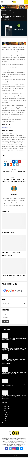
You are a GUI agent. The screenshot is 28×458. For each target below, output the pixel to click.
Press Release (4, 14)
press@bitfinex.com (6, 127)
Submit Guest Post (6, 406)
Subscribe (5, 321)
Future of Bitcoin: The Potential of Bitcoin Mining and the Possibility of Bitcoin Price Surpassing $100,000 (12, 254)
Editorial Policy (5, 414)
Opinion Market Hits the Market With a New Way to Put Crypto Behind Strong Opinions (14, 360)
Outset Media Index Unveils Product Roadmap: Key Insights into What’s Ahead (14, 339)
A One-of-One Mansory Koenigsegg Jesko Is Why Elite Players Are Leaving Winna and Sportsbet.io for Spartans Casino (14, 350)
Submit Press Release (7, 408)
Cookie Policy (5, 416)
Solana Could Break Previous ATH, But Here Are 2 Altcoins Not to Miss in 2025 (13, 231)
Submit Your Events (6, 410)
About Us (4, 422)
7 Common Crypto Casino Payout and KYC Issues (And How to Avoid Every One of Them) (14, 372)
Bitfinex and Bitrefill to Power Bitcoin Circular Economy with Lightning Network (14, 180)
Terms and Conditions (7, 412)
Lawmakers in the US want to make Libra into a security (14, 172)
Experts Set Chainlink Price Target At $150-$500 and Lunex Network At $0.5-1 (13, 276)
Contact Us (4, 420)
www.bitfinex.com (8, 152)
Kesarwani (5, 19)
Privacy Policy (5, 418)
